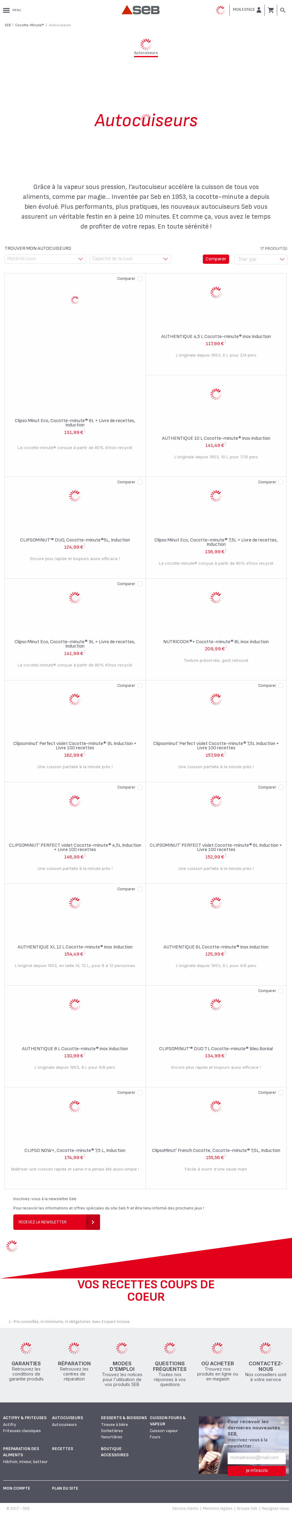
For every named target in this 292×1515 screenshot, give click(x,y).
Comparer (126, 278)
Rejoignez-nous (275, 1508)
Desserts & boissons (124, 1417)
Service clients (185, 1508)
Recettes (62, 1448)
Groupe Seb (247, 1508)
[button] (247, 10)
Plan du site (65, 1488)
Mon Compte (16, 1488)
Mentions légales (218, 1508)
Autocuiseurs (67, 1417)
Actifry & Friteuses (24, 1417)
